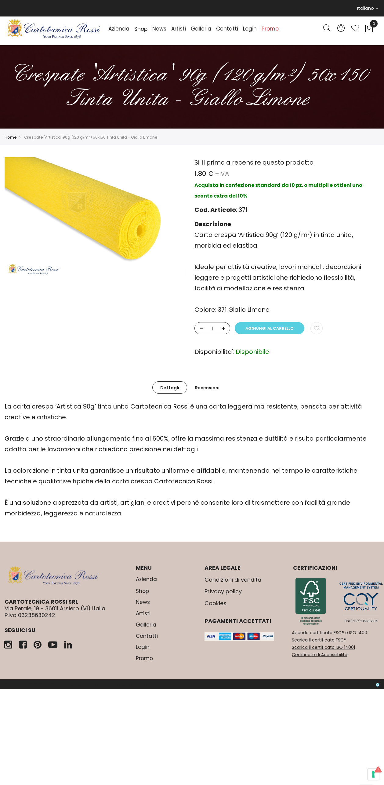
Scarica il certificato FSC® (319, 640)
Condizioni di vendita (233, 579)
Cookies (215, 603)
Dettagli (169, 388)
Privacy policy (223, 591)
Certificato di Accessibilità (319, 655)
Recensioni (207, 388)
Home (11, 137)
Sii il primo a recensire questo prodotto (253, 162)
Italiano (367, 8)
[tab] (169, 387)
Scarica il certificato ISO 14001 (323, 647)
